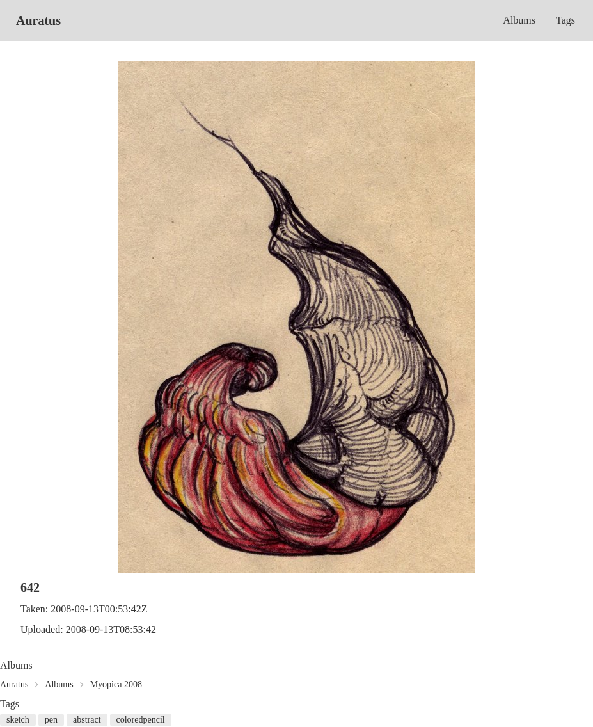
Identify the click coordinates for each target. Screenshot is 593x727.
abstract (87, 719)
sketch (17, 719)
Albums (519, 20)
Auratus (38, 20)
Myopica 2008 (116, 684)
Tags (565, 20)
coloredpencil (140, 719)
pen (51, 719)
